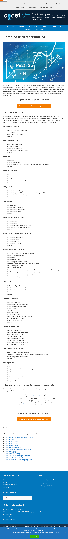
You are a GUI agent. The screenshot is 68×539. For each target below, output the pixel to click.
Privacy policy (34, 533)
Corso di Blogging (10, 452)
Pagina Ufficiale (47, 486)
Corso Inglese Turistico (12, 441)
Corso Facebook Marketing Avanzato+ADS (18, 456)
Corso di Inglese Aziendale (13, 448)
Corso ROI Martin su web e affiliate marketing (19, 437)
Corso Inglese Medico (11, 444)
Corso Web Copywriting (12, 454)
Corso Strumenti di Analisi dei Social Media (18, 450)
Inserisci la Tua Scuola (46, 8)
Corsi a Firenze (33, 26)
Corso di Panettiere (9, 519)
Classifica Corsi (33, 8)
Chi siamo (6, 487)
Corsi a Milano (22, 26)
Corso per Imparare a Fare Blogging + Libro (18, 460)
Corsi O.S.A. (10, 4)
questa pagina (37, 395)
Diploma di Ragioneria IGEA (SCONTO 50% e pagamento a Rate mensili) (25, 512)
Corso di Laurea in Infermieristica (13, 509)
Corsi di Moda (58, 4)
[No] (66, 533)
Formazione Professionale (23, 4)
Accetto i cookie (34, 536)
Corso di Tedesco (10, 439)
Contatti (5, 482)
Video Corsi (48, 4)
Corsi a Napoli (44, 26)
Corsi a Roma (11, 26)
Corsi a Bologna (56, 26)
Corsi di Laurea (21, 8)
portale (25, 403)
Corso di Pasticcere (9, 517)
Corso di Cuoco (8, 514)
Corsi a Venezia (28, 29)
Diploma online (38, 4)
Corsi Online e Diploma (41, 14)
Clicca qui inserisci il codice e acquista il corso (34, 106)
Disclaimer (6, 480)
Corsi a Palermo (40, 29)
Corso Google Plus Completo (14, 458)
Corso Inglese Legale (11, 446)
